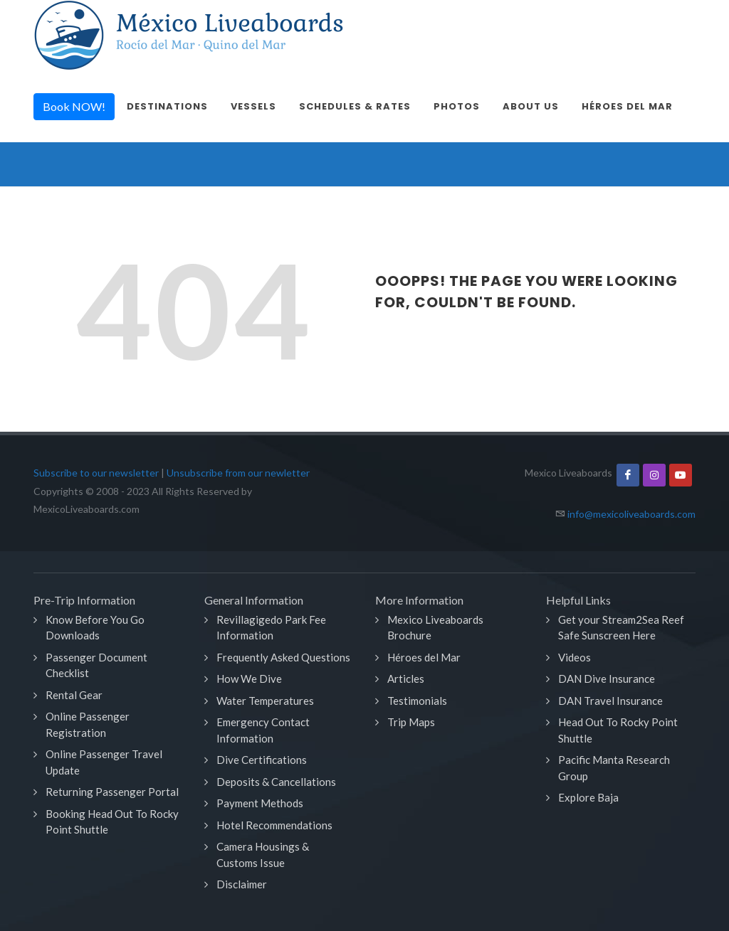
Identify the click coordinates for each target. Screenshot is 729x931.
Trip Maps (411, 721)
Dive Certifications (261, 759)
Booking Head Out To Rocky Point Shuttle (112, 821)
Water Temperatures (265, 700)
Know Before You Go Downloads (95, 627)
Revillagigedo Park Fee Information (271, 627)
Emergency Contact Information (263, 730)
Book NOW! (74, 106)
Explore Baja (588, 797)
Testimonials (417, 700)
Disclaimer (241, 884)
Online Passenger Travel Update (104, 762)
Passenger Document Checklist (96, 665)
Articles (405, 678)
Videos (574, 657)
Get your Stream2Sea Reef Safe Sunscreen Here (621, 627)
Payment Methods (259, 803)
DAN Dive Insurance (606, 678)
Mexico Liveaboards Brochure (435, 627)
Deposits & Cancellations (276, 781)
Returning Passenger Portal (112, 791)
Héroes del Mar (424, 657)
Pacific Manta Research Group (614, 767)
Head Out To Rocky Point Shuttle (618, 730)
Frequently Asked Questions (283, 657)
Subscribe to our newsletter (96, 473)
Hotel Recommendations (274, 825)
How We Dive (249, 678)
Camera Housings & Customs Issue (262, 854)
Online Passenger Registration (88, 724)
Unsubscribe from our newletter (238, 473)
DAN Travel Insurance (610, 700)
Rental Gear (74, 694)
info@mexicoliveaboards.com (631, 514)
